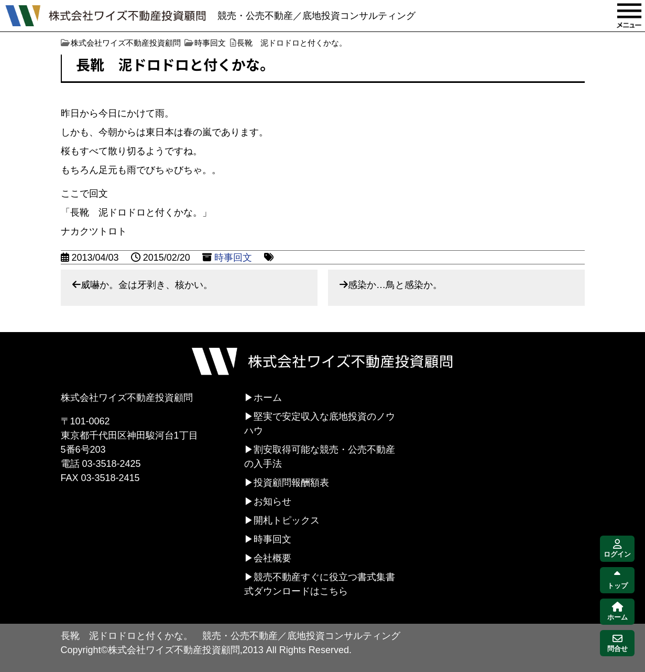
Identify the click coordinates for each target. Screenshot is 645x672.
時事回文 (233, 257)
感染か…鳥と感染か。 (395, 285)
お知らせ (272, 501)
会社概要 (272, 558)
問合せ (617, 643)
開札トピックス (287, 520)
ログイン (617, 549)
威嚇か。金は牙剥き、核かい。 (147, 285)
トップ (617, 580)
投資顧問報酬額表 (291, 482)
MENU (629, 15)
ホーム (268, 397)
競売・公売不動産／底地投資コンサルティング (316, 15)
